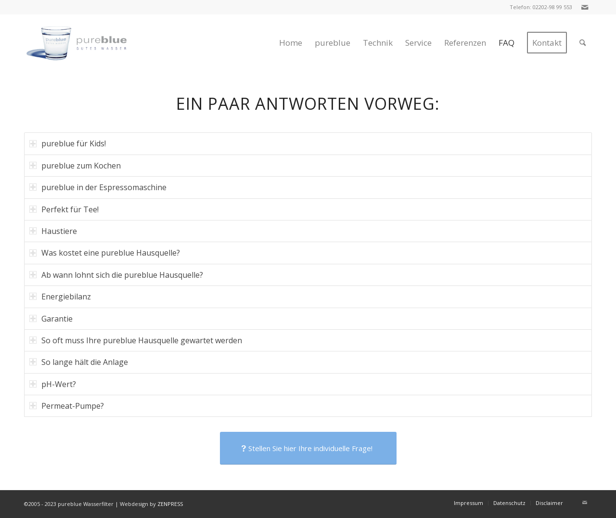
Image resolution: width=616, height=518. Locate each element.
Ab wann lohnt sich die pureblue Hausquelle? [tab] (116, 275)
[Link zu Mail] (585, 7)
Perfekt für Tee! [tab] (64, 209)
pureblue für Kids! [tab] (67, 143)
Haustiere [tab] (53, 231)
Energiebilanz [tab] (60, 296)
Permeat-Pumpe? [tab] (66, 406)
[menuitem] (290, 42)
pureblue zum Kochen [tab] (75, 165)
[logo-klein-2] (86, 42)
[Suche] (582, 42)
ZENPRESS (170, 503)
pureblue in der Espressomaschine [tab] (98, 187)
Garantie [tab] (51, 318)
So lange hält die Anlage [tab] (78, 362)
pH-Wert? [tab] (52, 384)
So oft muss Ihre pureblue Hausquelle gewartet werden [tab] (135, 340)
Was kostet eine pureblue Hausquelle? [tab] (104, 252)
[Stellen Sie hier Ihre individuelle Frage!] (308, 448)
